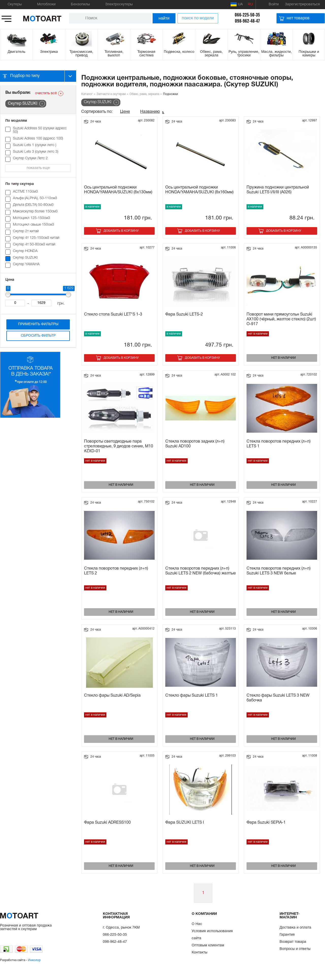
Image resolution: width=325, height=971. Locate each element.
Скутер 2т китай (26, 231)
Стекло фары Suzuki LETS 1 (191, 695)
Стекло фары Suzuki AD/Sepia (112, 695)
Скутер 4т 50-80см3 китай (34, 244)
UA (237, 4)
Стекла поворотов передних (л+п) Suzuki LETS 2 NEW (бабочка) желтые (200, 571)
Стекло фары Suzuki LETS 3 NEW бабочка (278, 698)
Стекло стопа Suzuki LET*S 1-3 (113, 314)
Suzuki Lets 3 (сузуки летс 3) (35, 151)
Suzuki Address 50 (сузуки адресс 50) (40, 130)
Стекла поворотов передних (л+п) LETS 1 (279, 444)
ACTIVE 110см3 (25, 191)
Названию (150, 112)
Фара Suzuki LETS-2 (184, 314)
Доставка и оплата (295, 927)
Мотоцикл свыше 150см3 (33, 224)
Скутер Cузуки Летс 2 (30, 158)
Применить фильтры (38, 324)
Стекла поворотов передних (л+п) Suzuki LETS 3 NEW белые (279, 571)
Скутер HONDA (25, 251)
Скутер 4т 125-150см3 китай (36, 238)
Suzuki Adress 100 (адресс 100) (38, 138)
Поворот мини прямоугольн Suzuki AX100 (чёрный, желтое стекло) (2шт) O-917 (281, 319)
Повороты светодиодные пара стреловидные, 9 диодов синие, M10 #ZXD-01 (118, 446)
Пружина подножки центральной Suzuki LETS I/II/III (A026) (278, 190)
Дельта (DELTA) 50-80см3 (33, 205)
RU (250, 4)
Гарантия (287, 934)
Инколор (34, 960)
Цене (125, 112)
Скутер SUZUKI (25, 257)
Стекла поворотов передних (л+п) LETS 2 (116, 571)
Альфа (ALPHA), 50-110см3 (35, 198)
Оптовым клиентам (208, 945)
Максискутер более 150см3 (35, 211)
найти (164, 18)
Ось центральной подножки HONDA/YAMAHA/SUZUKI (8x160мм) (199, 190)
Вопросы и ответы (295, 949)
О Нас (197, 924)
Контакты (199, 952)
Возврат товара (293, 942)
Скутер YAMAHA (26, 264)
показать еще (38, 168)
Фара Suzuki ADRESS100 (107, 822)
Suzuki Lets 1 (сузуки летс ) (34, 145)
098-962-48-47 (247, 21)
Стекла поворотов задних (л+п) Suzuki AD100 (194, 444)
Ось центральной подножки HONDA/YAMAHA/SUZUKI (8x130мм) (118, 190)
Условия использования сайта (212, 935)
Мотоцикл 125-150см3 (31, 218)
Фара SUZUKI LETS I (184, 822)
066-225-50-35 (247, 15)
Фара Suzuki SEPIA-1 (266, 822)
